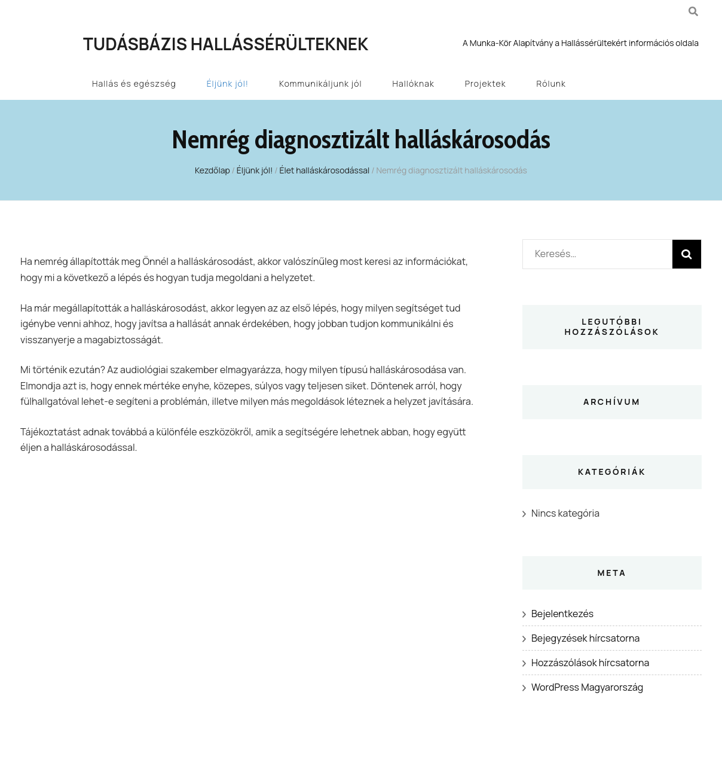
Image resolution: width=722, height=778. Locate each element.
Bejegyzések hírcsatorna (585, 638)
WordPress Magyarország (587, 687)
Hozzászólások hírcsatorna (590, 662)
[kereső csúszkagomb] (693, 11)
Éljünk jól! (228, 83)
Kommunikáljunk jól (320, 83)
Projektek (485, 83)
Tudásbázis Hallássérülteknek (225, 43)
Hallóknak (414, 83)
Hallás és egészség (134, 83)
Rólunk (551, 83)
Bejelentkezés (562, 613)
